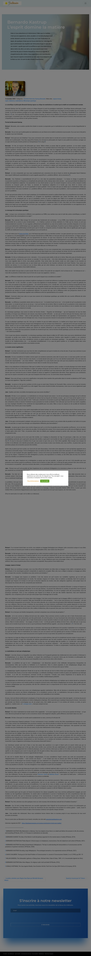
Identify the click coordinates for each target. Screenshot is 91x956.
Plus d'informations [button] (33, 481)
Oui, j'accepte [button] (44, 481)
